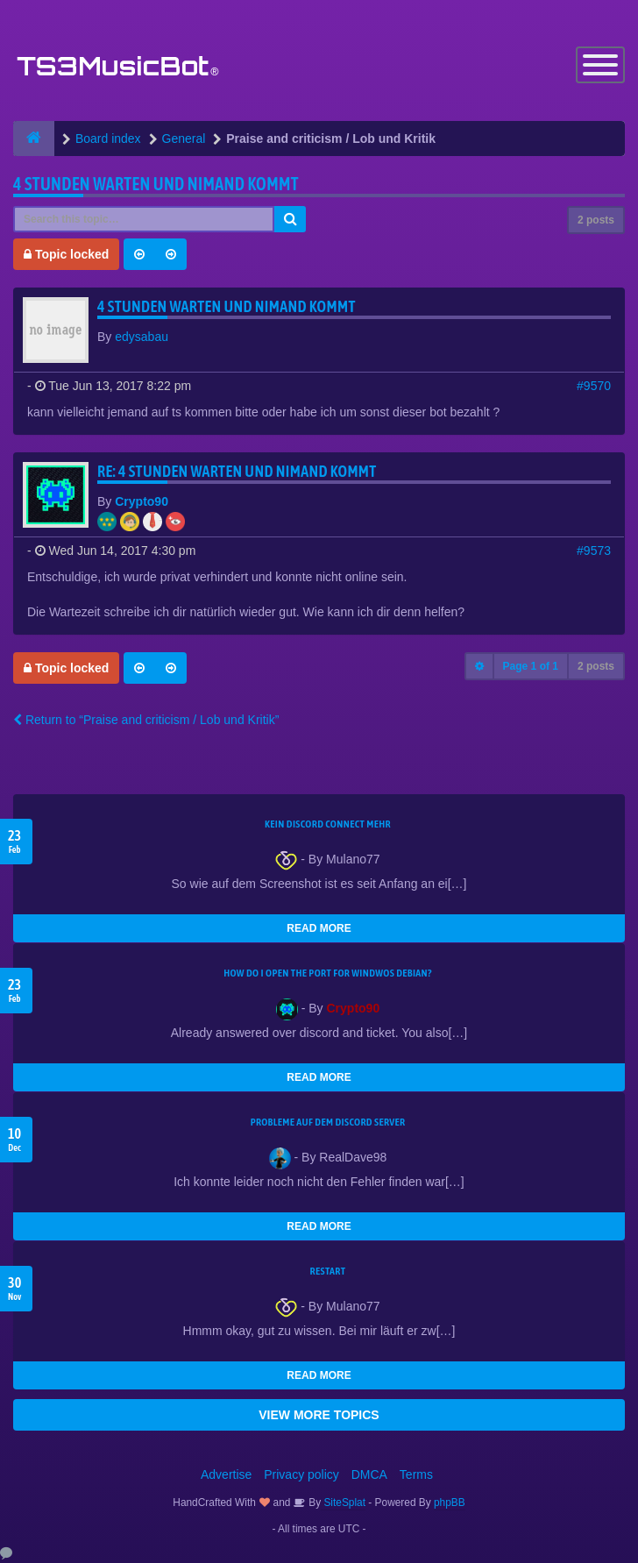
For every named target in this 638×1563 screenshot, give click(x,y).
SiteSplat (343, 1502)
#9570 (594, 386)
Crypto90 (141, 501)
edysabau (141, 337)
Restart (328, 1271)
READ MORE (319, 928)
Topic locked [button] (66, 254)
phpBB (449, 1502)
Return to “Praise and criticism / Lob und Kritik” (146, 720)
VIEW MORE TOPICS (319, 1415)
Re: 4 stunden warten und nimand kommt (237, 471)
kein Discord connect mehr (328, 824)
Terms (416, 1474)
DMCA (369, 1474)
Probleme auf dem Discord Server (328, 1122)
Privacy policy (301, 1474)
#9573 (594, 550)
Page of (530, 666)
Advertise (226, 1474)
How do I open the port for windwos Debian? (327, 973)
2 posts (596, 220)
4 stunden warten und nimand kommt (156, 184)
